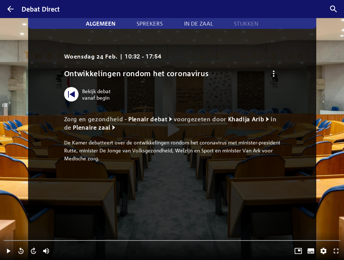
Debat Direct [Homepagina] (41, 9)
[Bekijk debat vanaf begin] (89, 94)
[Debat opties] (274, 73)
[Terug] (10, 9)
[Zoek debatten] (333, 9)
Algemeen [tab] (101, 23)
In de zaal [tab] (198, 23)
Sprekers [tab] (150, 23)
